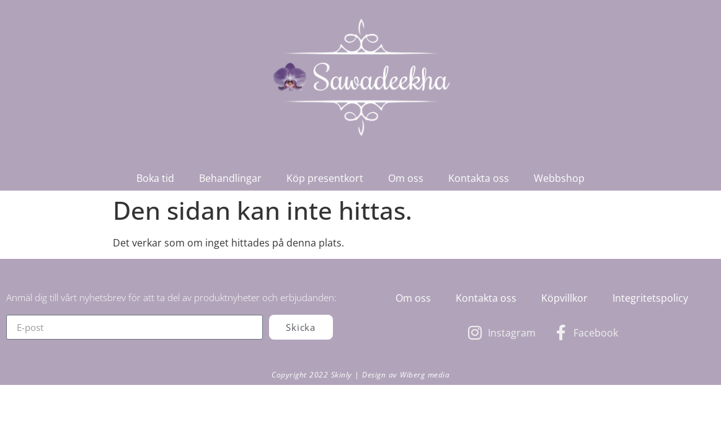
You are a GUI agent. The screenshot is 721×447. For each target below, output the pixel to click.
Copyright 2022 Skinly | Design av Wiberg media (360, 374)
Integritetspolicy (650, 298)
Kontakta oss (478, 178)
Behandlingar (230, 178)
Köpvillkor (564, 298)
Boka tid (155, 178)
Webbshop (559, 178)
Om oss (405, 178)
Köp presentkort (324, 178)
